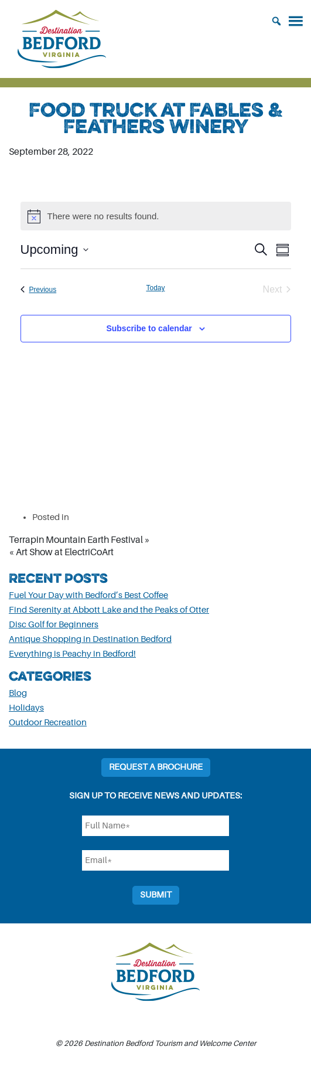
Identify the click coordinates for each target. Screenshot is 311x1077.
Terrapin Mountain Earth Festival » (79, 540)
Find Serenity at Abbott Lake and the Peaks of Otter (109, 610)
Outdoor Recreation (48, 723)
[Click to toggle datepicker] (54, 249)
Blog (18, 693)
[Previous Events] (38, 289)
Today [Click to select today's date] (155, 288)
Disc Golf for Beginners (53, 625)
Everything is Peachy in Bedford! (72, 654)
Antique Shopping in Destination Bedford (90, 639)
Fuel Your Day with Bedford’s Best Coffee (88, 595)
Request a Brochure (156, 767)
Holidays (26, 708)
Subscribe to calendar (149, 328)
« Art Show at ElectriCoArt (61, 552)
